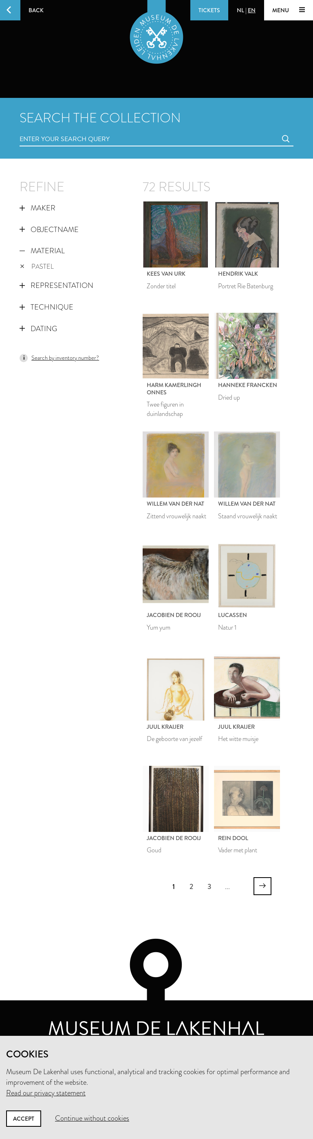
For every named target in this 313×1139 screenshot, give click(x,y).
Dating (38, 328)
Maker (37, 208)
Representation (56, 285)
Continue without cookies (92, 1118)
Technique (46, 307)
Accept (23, 1119)
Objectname (49, 229)
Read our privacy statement (46, 1093)
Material (42, 250)
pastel (37, 266)
